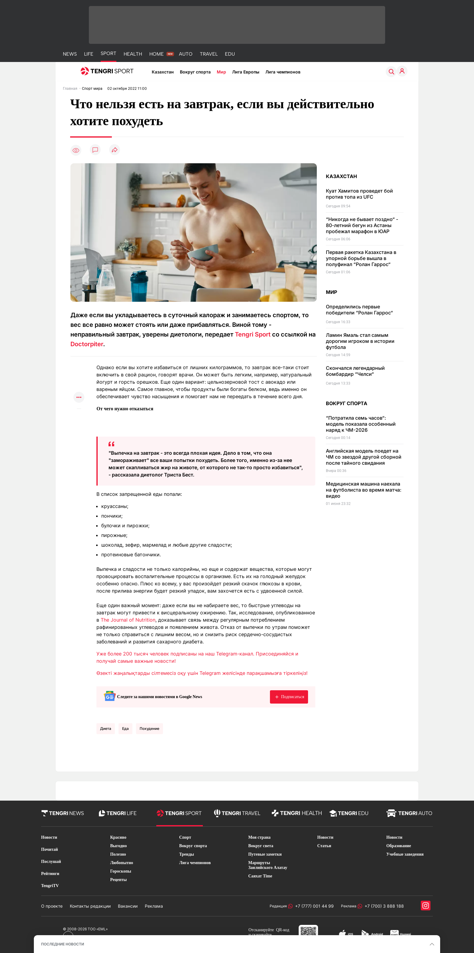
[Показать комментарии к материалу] (78, 418)
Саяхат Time (260, 876)
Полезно (118, 854)
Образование (398, 846)
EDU (230, 54)
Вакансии (128, 906)
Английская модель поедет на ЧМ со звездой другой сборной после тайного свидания (363, 457)
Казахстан (163, 71)
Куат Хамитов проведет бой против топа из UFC (359, 194)
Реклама (154, 906)
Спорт (185, 837)
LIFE (88, 54)
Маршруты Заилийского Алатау (267, 865)
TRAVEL (209, 54)
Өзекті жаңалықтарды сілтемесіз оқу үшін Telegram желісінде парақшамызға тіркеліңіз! (201, 673)
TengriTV (50, 885)
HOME (156, 54)
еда (125, 728)
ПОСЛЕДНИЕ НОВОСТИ (62, 944)
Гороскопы (120, 871)
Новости (49, 837)
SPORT (108, 53)
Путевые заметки (265, 854)
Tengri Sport (253, 334)
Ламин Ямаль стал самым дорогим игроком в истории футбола (360, 341)
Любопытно (121, 862)
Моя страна (259, 837)
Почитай (49, 849)
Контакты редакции (90, 906)
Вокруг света (260, 846)
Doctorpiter (86, 344)
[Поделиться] (114, 150)
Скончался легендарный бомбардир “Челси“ (355, 371)
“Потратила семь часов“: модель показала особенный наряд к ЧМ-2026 (361, 424)
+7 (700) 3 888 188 (383, 906)
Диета (105, 728)
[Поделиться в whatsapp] (78, 362)
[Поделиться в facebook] (78, 386)
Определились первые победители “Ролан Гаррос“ (359, 310)
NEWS (70, 54)
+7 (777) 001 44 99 (313, 906)
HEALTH (133, 54)
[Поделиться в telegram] (78, 374)
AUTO (186, 54)
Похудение (149, 728)
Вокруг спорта (195, 71)
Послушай (51, 861)
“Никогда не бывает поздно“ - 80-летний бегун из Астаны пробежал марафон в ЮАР (362, 225)
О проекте (52, 906)
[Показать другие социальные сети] (78, 398)
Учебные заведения (405, 854)
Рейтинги (50, 873)
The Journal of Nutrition (128, 620)
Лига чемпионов (282, 71)
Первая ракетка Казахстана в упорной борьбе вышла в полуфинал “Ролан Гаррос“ (361, 258)
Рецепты (118, 879)
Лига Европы (245, 71)
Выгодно (118, 846)
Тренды (186, 854)
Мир (221, 71)
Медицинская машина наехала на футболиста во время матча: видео (363, 490)
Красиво (118, 837)
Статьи (324, 846)
